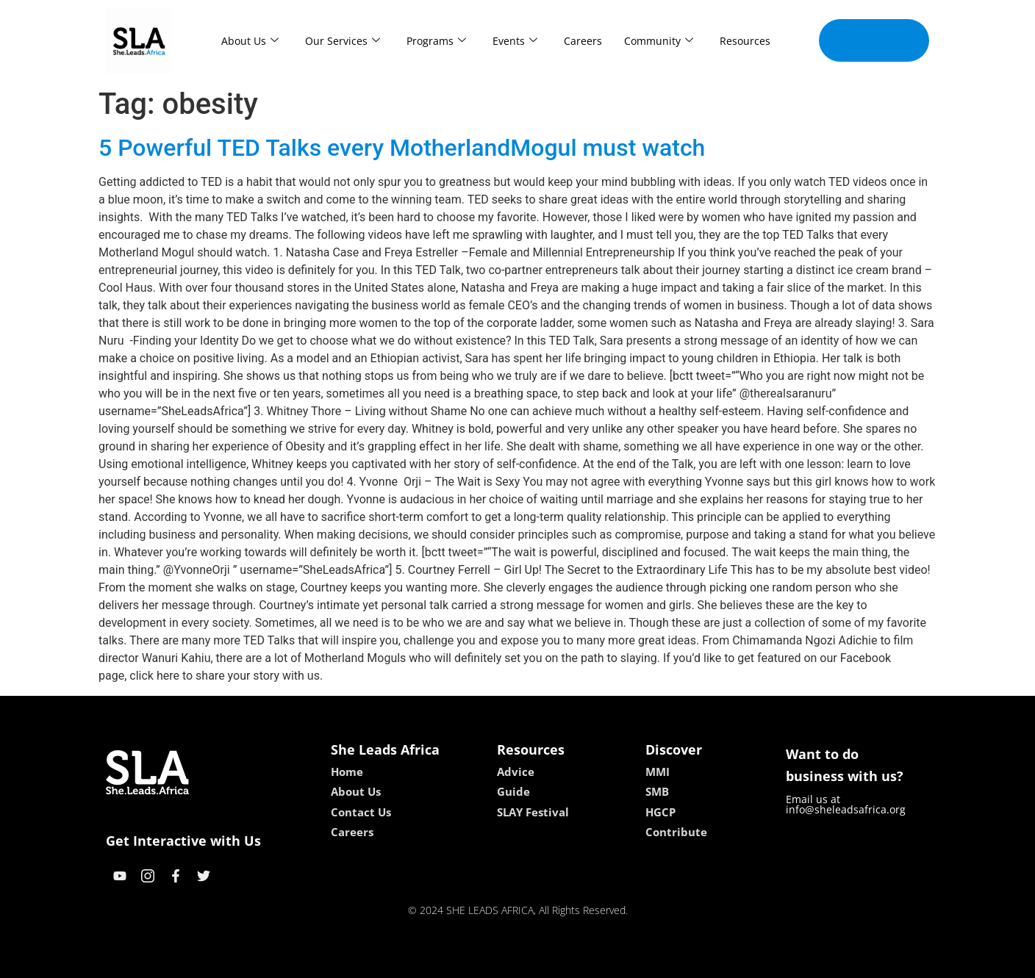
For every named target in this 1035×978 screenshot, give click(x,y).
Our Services (342, 41)
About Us (250, 41)
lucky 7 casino (553, 961)
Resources (745, 41)
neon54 (612, 961)
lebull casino (480, 961)
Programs (436, 41)
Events (515, 41)
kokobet (424, 961)
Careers (583, 41)
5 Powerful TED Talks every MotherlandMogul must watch (402, 148)
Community (658, 41)
